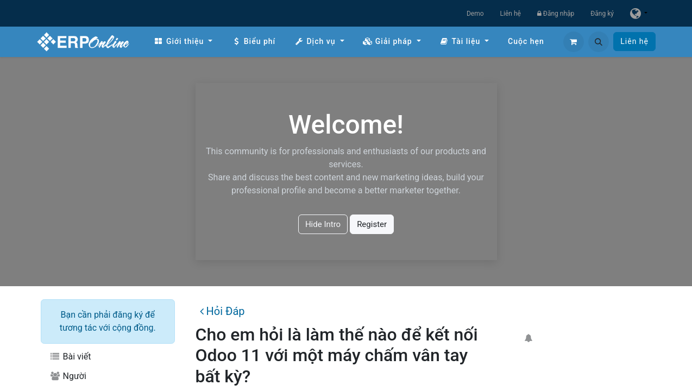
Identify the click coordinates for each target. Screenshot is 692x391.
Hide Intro (323, 224)
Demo (475, 13)
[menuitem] (183, 41)
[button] (598, 41)
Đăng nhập (555, 13)
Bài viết (70, 356)
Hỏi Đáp (222, 311)
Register (372, 224)
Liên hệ (510, 13)
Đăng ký (602, 13)
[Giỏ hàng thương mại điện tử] (573, 41)
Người (67, 376)
